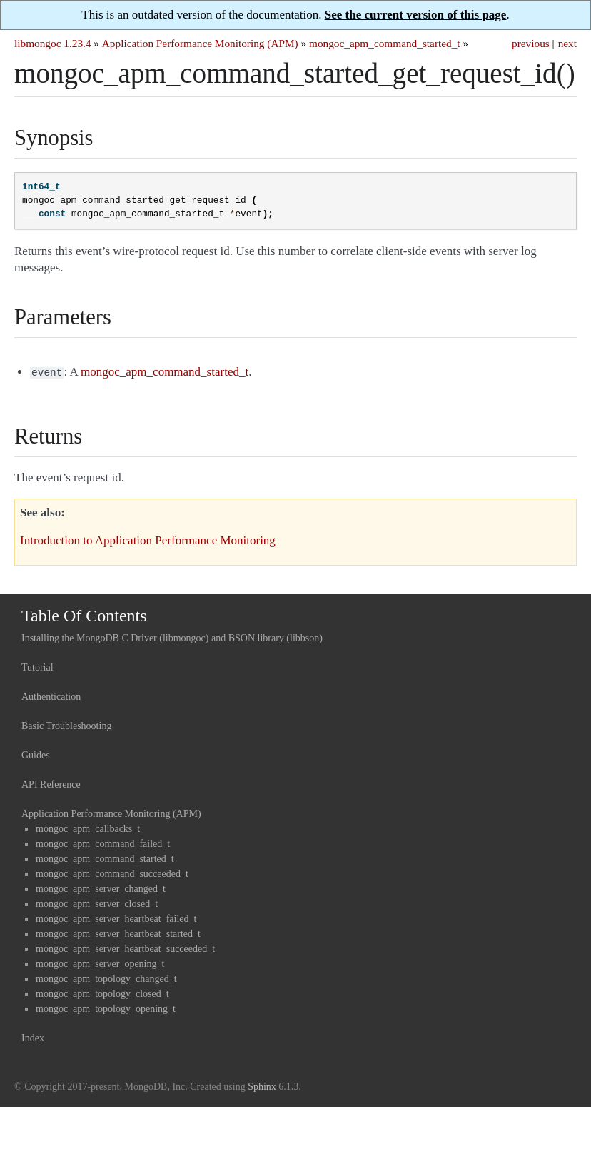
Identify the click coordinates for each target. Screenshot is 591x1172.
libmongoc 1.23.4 (52, 43)
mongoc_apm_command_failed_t (103, 842)
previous (531, 43)
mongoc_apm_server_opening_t (100, 962)
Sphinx (262, 1085)
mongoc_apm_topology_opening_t (106, 1007)
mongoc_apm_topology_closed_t (102, 992)
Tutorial (37, 666)
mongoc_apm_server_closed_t (97, 902)
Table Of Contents (84, 614)
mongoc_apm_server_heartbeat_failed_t (116, 917)
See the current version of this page (416, 14)
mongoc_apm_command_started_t (384, 43)
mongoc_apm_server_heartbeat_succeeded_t (125, 947)
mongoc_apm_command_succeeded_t (112, 872)
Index (32, 1036)
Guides (35, 753)
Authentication (51, 695)
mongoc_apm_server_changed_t (101, 887)
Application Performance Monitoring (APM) (200, 43)
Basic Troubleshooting (66, 724)
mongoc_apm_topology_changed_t (106, 977)
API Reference (51, 783)
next (567, 43)
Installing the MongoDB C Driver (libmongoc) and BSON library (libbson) (172, 636)
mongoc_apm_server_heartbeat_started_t (118, 932)
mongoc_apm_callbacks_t (88, 827)
